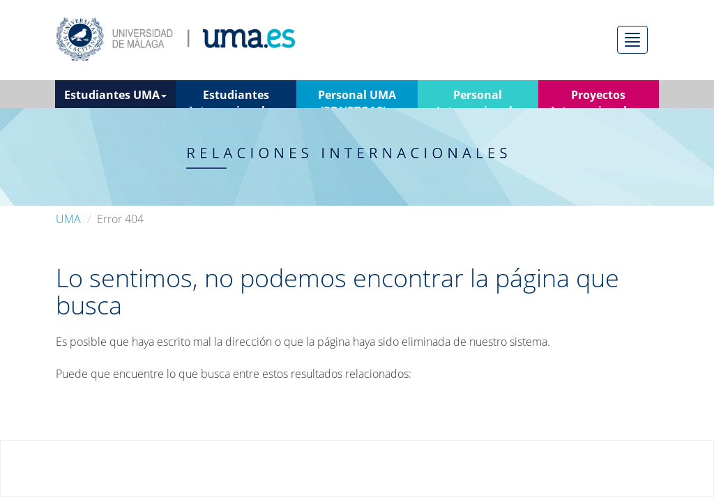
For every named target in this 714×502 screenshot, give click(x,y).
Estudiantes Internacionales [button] (236, 97)
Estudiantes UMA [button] (115, 94)
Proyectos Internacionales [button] (598, 97)
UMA (68, 219)
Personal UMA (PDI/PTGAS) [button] (357, 97)
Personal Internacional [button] (477, 97)
